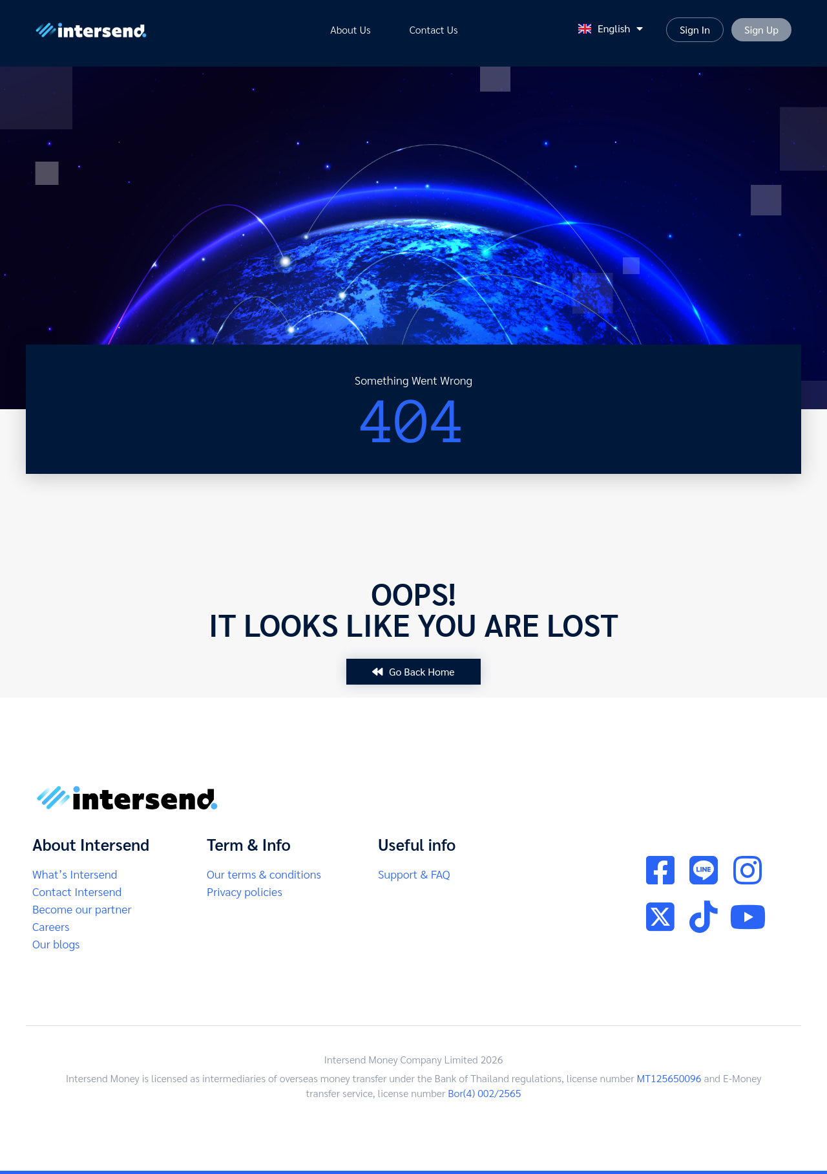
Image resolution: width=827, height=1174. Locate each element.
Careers (50, 926)
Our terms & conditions (264, 873)
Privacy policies (244, 891)
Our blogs (55, 943)
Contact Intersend (76, 891)
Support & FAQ (414, 873)
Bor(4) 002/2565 (484, 1093)
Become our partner (81, 908)
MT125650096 (669, 1078)
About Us (350, 29)
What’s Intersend (74, 873)
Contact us (434, 29)
